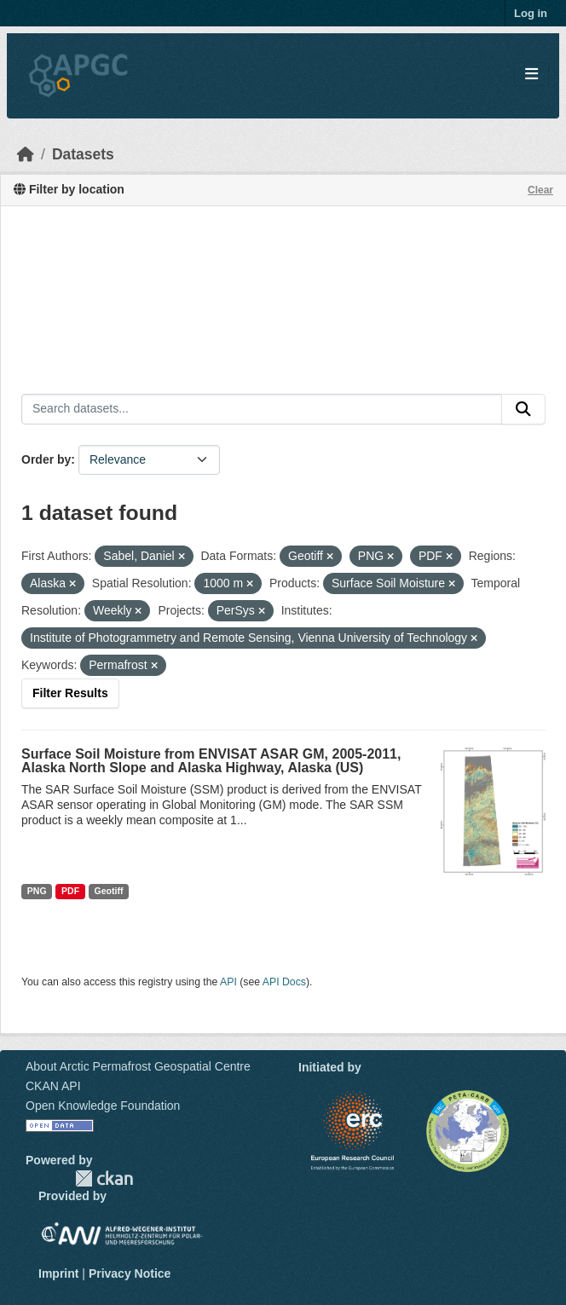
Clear (540, 190)
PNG (37, 891)
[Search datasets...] (261, 409)
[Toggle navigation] (531, 74)
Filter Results (70, 693)
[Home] (25, 154)
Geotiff (109, 891)
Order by (46, 459)
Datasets (83, 154)
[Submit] (523, 409)
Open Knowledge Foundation (103, 1105)
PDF (70, 891)
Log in (530, 13)
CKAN (104, 1178)
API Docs (284, 982)
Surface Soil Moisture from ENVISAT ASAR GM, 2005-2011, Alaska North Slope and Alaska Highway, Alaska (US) (211, 761)
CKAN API (53, 1086)
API (228, 982)
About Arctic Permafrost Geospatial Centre (138, 1066)
